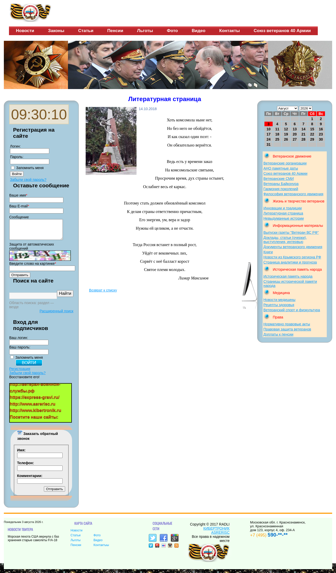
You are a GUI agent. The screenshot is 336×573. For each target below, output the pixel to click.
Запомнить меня (30, 168)
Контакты (229, 30)
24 (268, 139)
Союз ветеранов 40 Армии (282, 30)
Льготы (145, 30)
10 (268, 129)
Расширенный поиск (56, 315)
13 (295, 129)
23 (321, 134)
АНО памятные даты (280, 168)
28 (303, 139)
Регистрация (19, 373)
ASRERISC (220, 536)
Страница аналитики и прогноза (290, 262)
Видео (198, 30)
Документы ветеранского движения (292, 247)
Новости (25, 30)
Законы (56, 30)
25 (277, 139)
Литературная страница (283, 213)
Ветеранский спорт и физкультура (291, 310)
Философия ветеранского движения (293, 194)
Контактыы (101, 549)
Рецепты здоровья (278, 305)
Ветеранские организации (285, 163)
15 (312, 129)
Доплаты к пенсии (278, 334)
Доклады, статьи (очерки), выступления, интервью (285, 240)
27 (295, 139)
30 (321, 139)
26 (286, 139)
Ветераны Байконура (281, 184)
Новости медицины (279, 300)
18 (277, 134)
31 (268, 144)
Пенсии (115, 30)
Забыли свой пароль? (28, 180)
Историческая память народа (287, 276)
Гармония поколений (280, 189)
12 (286, 129)
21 (303, 134)
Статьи (85, 30)
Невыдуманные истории (283, 218)
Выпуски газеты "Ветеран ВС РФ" (291, 232)
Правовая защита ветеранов (287, 329)
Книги (268, 252)
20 (295, 134)
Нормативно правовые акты (286, 324)
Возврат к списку (103, 290)
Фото (172, 30)
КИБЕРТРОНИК (216, 532)
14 (303, 129)
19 (286, 134)
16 (321, 129)
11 (277, 129)
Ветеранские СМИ (278, 179)
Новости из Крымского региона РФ (292, 257)
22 (312, 134)
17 (268, 134)
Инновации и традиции (282, 208)
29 (312, 139)
